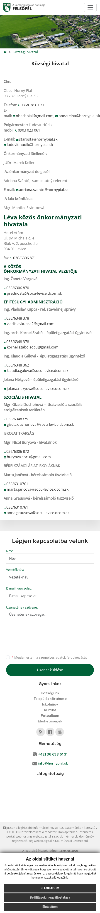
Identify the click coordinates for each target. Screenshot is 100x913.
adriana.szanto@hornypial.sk (43, 189)
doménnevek (69, 836)
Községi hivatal (25, 52)
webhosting (24, 836)
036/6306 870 (17, 287)
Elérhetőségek (50, 721)
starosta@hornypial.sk (38, 139)
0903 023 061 (29, 130)
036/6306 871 (24, 257)
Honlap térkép (67, 832)
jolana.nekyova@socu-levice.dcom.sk (38, 388)
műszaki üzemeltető (74, 841)
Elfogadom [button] (50, 888)
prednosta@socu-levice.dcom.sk (34, 293)
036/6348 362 (17, 365)
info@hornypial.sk (53, 763)
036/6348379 (17, 419)
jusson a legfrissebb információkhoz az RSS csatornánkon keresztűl (49, 828)
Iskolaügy (50, 704)
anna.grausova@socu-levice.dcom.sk (38, 512)
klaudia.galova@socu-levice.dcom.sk (37, 370)
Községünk (50, 693)
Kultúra (50, 710)
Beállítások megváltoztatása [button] (50, 897)
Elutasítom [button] (50, 906)
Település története (50, 699)
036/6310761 (17, 483)
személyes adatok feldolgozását (63, 657)
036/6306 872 (17, 451)
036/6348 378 (17, 318)
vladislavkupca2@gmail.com (30, 323)
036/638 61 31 (32, 104)
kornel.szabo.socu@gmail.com (33, 347)
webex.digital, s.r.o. (46, 836)
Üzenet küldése (50, 669)
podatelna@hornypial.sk (79, 115)
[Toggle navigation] (90, 7)
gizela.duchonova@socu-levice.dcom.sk (40, 424)
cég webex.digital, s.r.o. (44, 841)
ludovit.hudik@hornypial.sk (30, 144)
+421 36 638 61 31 (53, 754)
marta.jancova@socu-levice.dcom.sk (37, 489)
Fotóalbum (50, 715)
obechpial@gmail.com (35, 115)
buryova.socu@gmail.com (29, 456)
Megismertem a (49, 657)
